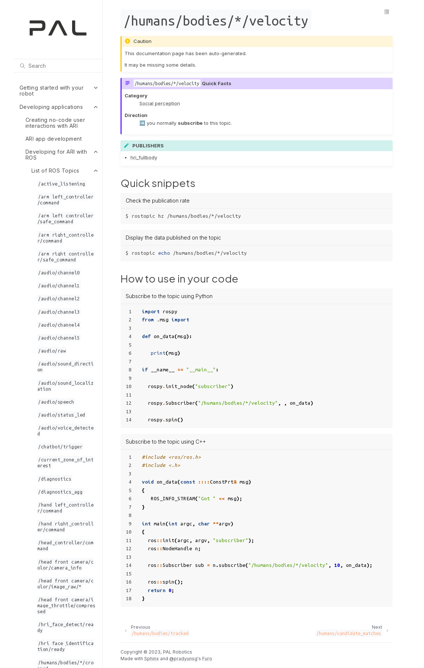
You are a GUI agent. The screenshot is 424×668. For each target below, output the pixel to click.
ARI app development (54, 139)
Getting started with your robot (52, 90)
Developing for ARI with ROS (56, 154)
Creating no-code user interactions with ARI (55, 123)
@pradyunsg (183, 658)
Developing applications (51, 107)
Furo (207, 658)
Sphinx (151, 658)
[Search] (58, 65)
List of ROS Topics (55, 170)
